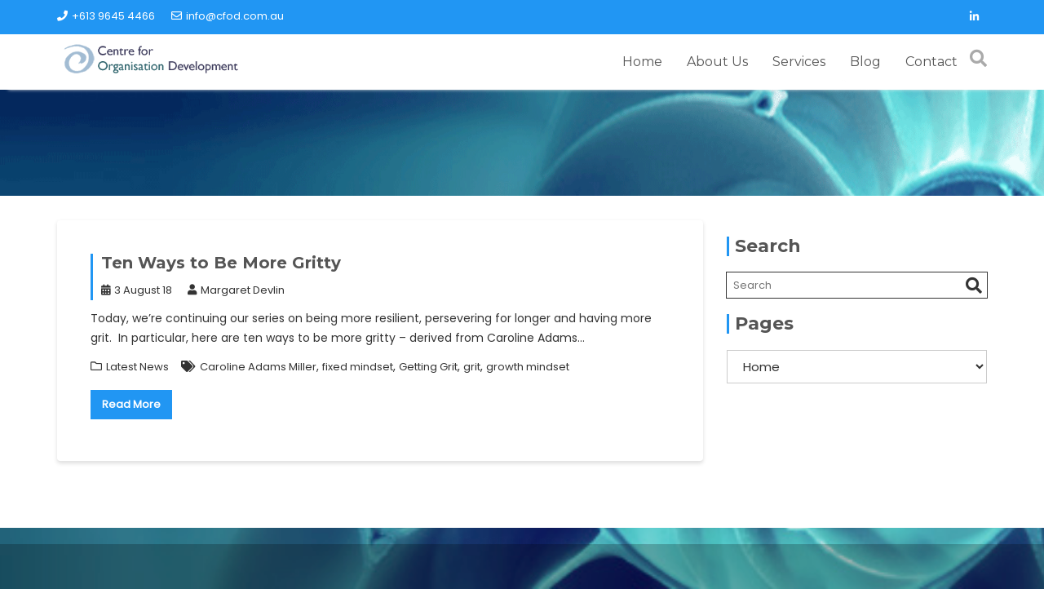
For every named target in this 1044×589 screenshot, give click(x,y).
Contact (931, 61)
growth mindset (527, 366)
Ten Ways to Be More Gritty (221, 262)
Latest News (137, 366)
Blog (865, 61)
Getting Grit (428, 366)
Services (798, 61)
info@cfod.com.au (227, 16)
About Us (717, 61)
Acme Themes (880, 568)
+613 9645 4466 (106, 16)
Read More (131, 404)
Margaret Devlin (236, 290)
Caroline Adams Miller (258, 366)
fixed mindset (357, 366)
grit (471, 366)
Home (642, 61)
